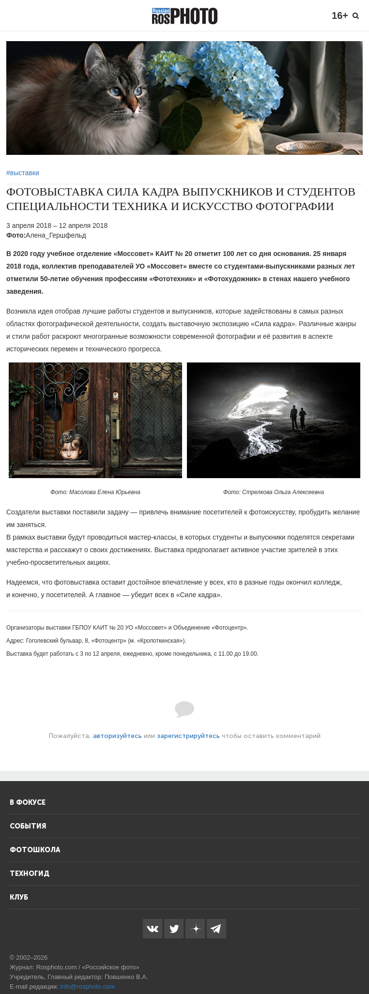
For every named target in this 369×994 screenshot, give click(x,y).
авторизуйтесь (117, 735)
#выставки (22, 173)
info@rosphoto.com (87, 986)
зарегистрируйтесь (188, 735)
